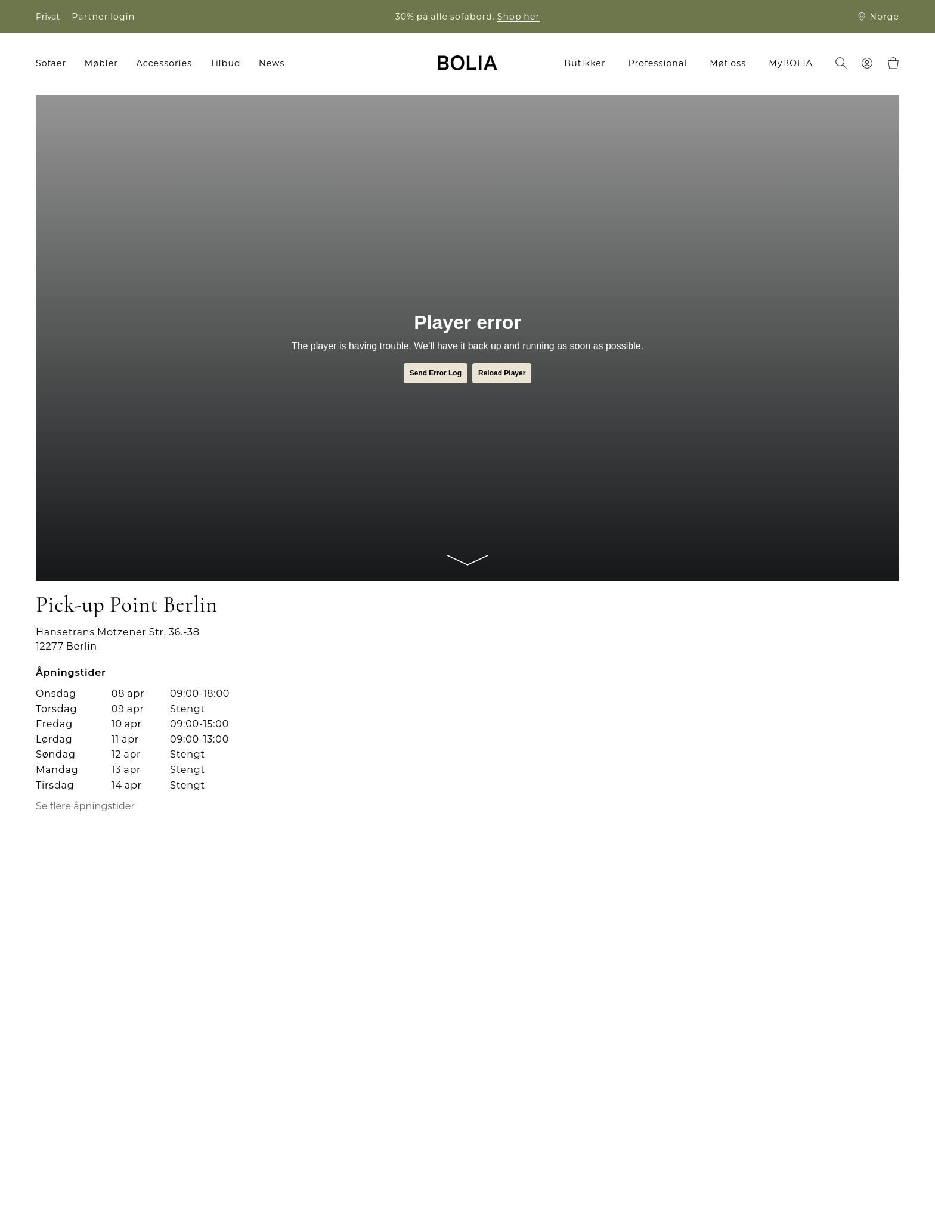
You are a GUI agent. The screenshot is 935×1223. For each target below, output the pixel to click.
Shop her (518, 16)
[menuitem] (55, 63)
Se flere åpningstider (85, 806)
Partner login (103, 16)
